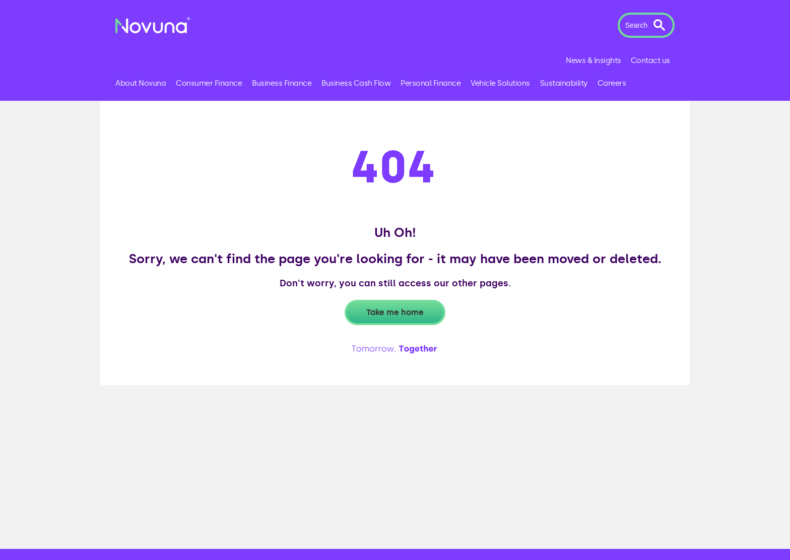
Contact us (650, 60)
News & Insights (593, 60)
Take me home (395, 312)
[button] (646, 25)
